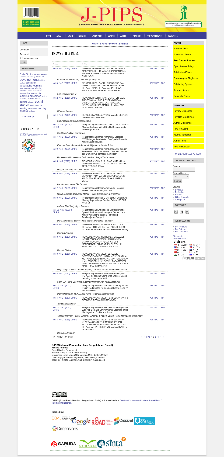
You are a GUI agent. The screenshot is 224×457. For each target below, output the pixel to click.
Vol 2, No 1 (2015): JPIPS (65, 98)
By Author (179, 192)
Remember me (31, 58)
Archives (137, 35)
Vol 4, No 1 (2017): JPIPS (65, 298)
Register (82, 35)
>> (163, 337)
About (59, 35)
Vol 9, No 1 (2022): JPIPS (65, 149)
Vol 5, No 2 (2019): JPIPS (65, 161)
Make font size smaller (176, 212)
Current (124, 35)
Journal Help (28, 116)
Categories (180, 199)
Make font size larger (187, 212)
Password (24, 54)
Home (48, 35)
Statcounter (178, 236)
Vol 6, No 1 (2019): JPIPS (65, 68)
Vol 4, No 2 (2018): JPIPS (65, 115)
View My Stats (179, 238)
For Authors (180, 229)
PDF (163, 69)
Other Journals (182, 197)
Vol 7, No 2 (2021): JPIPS (65, 137)
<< (142, 337)
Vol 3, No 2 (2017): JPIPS (65, 237)
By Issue (179, 190)
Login (70, 35)
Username (24, 50)
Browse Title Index (118, 44)
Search (111, 35)
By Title (178, 194)
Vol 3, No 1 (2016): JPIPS (65, 254)
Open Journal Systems (188, 154)
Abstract (154, 69)
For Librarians (181, 231)
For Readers (181, 227)
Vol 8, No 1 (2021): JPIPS (65, 198)
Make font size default (181, 212)
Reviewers (173, 35)
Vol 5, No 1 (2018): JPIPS (65, 83)
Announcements (155, 35)
